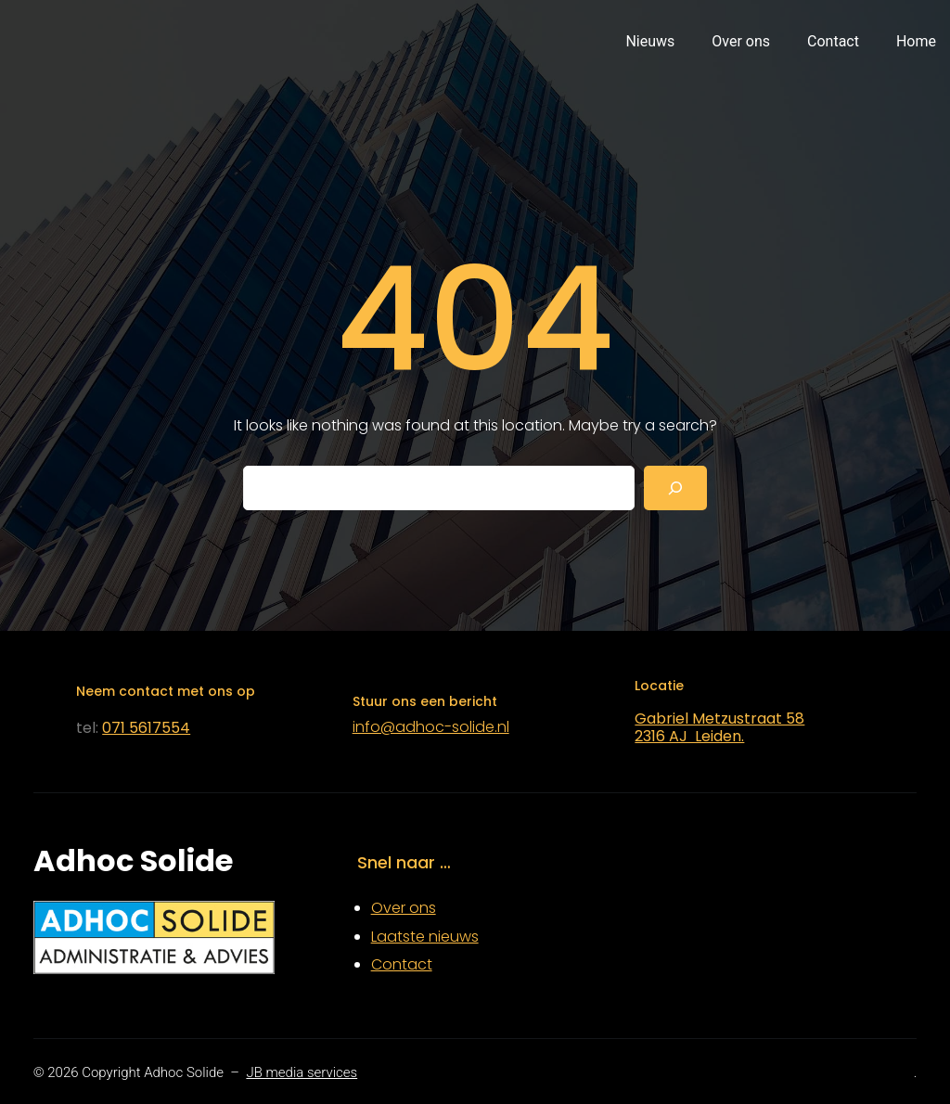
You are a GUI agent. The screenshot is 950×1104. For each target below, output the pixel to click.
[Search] (675, 488)
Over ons (403, 907)
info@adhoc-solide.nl (431, 727)
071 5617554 (146, 727)
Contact (401, 964)
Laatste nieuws (425, 936)
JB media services (301, 1072)
